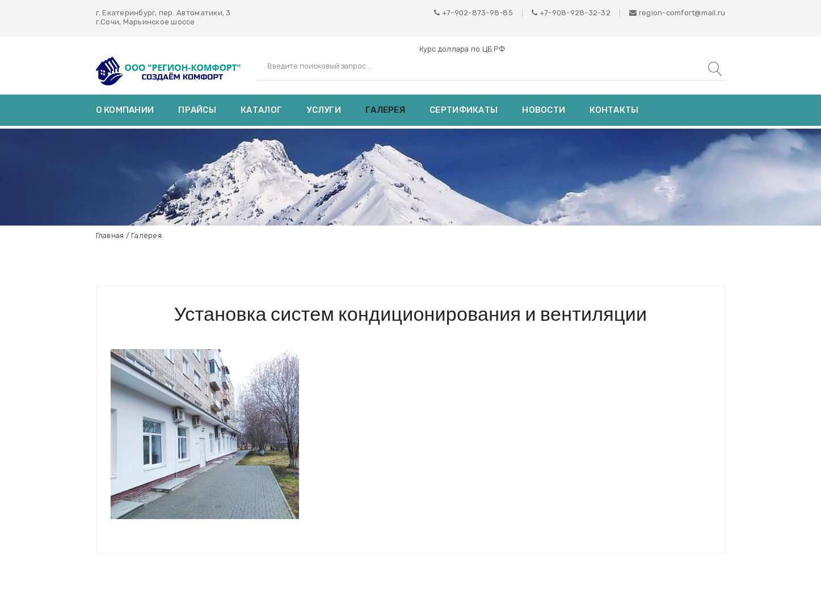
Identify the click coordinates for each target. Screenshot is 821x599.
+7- (546, 13)
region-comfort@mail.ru (677, 13)
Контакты (614, 110)
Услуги (323, 110)
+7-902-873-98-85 (477, 13)
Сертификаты (464, 110)
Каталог (261, 110)
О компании (125, 110)
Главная (110, 235)
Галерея (385, 110)
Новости (543, 110)
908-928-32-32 (581, 13)
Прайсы (197, 110)
